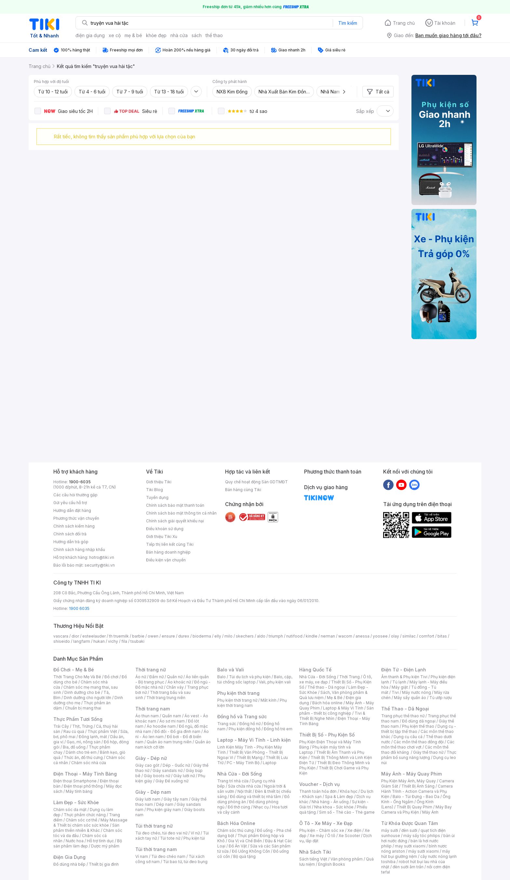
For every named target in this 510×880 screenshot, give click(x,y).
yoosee (380, 636)
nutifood (294, 636)
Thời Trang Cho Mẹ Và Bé (77, 676)
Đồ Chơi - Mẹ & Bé (73, 669)
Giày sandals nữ (167, 770)
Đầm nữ (156, 676)
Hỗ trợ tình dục (100, 840)
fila (124, 641)
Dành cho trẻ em (81, 752)
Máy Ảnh (430, 812)
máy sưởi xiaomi (423, 851)
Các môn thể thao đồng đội (419, 741)
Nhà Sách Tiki (315, 852)
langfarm (81, 641)
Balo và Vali (230, 669)
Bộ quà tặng (244, 856)
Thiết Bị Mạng (249, 757)
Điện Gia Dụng (69, 857)
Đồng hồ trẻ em (278, 728)
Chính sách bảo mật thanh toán (175, 505)
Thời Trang (349, 676)
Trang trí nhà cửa (232, 780)
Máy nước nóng (416, 692)
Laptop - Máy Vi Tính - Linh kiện (254, 740)
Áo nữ (140, 676)
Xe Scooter (349, 835)
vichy (113, 641)
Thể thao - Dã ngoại (326, 687)
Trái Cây (61, 726)
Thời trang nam (152, 708)
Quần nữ (174, 676)
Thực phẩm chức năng (85, 814)
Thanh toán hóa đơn (318, 791)
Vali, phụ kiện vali (275, 682)
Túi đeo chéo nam (168, 856)
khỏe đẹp (156, 35)
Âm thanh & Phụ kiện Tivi (404, 676)
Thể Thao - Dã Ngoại (405, 708)
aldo (261, 636)
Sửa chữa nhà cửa (244, 786)
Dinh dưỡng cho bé (82, 692)
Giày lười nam (147, 799)
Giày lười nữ (184, 775)
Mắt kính (268, 700)
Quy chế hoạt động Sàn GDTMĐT (256, 481)
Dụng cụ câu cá (408, 736)
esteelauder (94, 636)
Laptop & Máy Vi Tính (343, 708)
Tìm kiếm (347, 23)
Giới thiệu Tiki (158, 481)
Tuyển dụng (157, 497)
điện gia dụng (90, 35)
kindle (311, 636)
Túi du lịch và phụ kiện (250, 676)
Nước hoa (75, 840)
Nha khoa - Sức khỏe (334, 806)
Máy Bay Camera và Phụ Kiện (416, 809)
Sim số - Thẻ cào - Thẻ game (347, 812)
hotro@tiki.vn (101, 557)
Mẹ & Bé (334, 697)
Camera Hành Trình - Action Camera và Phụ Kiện (417, 791)
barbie (138, 636)
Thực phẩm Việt (102, 731)
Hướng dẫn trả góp (70, 541)
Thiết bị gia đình (104, 864)
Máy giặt (400, 687)
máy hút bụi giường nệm (415, 854)
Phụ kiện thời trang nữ (237, 700)
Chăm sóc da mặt (70, 809)
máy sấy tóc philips (421, 835)
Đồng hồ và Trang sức (242, 716)
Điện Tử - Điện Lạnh (403, 669)
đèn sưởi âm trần (408, 866)
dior (75, 636)
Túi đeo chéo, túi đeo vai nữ (161, 833)
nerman (328, 636)
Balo (221, 676)
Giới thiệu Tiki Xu (161, 536)
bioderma (202, 636)
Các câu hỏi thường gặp (75, 494)
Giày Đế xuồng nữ (171, 780)
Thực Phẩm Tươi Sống (77, 719)
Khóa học (348, 791)
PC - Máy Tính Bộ (243, 762)
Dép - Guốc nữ (176, 765)
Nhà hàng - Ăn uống (330, 801)
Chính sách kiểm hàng (74, 526)
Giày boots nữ (157, 775)
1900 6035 (79, 608)
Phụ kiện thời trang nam (252, 703)
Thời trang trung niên (165, 697)
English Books (331, 864)
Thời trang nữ (150, 669)
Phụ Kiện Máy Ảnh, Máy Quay (408, 780)
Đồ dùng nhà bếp (69, 864)
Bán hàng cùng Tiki (243, 489)
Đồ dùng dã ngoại (419, 721)
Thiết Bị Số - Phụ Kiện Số (327, 734)
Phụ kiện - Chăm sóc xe (321, 830)
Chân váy (175, 687)
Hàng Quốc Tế (315, 669)
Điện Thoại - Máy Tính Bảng (85, 774)
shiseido (61, 641)
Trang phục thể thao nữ (402, 715)
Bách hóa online (327, 702)
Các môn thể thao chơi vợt (417, 744)
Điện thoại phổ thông (83, 786)
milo (228, 636)
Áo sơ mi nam (172, 721)
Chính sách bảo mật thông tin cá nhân (181, 513)
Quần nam (171, 715)
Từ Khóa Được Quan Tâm (409, 823)
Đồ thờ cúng (239, 806)
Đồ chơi (111, 676)
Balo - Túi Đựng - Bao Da (416, 796)
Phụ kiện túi (194, 838)
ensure (168, 636)
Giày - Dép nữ (151, 758)
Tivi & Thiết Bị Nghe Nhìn (332, 716)
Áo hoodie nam (161, 726)
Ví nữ (195, 833)
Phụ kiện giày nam (164, 809)
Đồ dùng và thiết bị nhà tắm (255, 796)
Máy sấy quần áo (410, 697)
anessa (362, 636)
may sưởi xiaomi (410, 846)
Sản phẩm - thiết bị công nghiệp (336, 711)
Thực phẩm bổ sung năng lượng (418, 755)
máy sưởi (389, 830)
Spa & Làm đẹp (339, 796)
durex (183, 636)
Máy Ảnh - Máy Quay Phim (411, 774)
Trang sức (226, 723)
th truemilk (119, 636)
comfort (426, 636)
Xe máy (317, 835)
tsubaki (137, 641)
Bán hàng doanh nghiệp (168, 552)
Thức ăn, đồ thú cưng (83, 757)
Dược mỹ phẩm (105, 846)
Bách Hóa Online (236, 823)
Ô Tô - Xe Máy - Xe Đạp (326, 823)
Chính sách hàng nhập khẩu (79, 549)
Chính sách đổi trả (70, 533)
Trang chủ (404, 23)
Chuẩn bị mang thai (83, 708)
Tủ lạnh (399, 682)
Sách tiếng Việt (313, 859)
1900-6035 (80, 481)
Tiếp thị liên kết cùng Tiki (170, 544)
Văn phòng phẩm (346, 859)
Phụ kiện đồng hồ (245, 728)
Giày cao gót (147, 765)
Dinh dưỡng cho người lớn (87, 697)
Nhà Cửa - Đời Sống (239, 774)
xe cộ (115, 35)
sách (197, 35)
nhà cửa (179, 35)
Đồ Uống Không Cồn (251, 851)
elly (217, 636)
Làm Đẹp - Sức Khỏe (76, 802)
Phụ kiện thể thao (418, 726)
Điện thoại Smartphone (75, 780)
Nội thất (244, 791)
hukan (99, 641)
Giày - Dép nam (153, 792)
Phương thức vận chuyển (76, 518)
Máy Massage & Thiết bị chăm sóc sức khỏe (90, 823)
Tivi (395, 692)
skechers (245, 636)
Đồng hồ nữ (250, 723)
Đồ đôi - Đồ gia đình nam (177, 731)
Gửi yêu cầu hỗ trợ (70, 502)
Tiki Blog (154, 489)
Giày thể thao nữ (428, 752)
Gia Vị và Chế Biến (245, 840)
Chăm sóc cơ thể (81, 820)
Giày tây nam (176, 799)
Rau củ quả (73, 731)
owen (153, 636)
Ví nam (141, 856)
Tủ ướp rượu (440, 697)
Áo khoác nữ (179, 682)
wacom (345, 636)
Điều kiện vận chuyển (166, 559)
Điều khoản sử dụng (164, 528)
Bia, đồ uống (74, 747)
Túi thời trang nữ (154, 826)
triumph (276, 636)
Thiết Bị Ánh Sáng (418, 786)
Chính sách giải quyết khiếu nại (175, 520)
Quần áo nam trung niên (169, 741)
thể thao (214, 35)
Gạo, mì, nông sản (84, 741)
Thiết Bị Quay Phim (414, 806)
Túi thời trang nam (156, 849)
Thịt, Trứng (82, 726)
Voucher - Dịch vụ (319, 784)
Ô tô (331, 835)
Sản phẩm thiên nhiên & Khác (86, 828)
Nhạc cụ (261, 806)
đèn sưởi (409, 830)
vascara (60, 636)
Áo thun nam (147, 715)
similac (409, 636)
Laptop (269, 762)
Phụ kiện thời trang (238, 693)
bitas (442, 636)
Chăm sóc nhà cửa (88, 762)
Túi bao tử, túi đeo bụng (185, 861)
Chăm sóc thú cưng (235, 830)
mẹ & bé (133, 35)
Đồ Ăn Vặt (238, 846)
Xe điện (354, 830)
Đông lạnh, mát (93, 736)
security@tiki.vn (100, 565)
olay (395, 636)
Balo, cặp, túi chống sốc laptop (254, 679)
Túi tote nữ (170, 838)
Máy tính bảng (79, 791)
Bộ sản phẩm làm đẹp (87, 843)
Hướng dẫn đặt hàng (72, 510)
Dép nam (164, 804)
